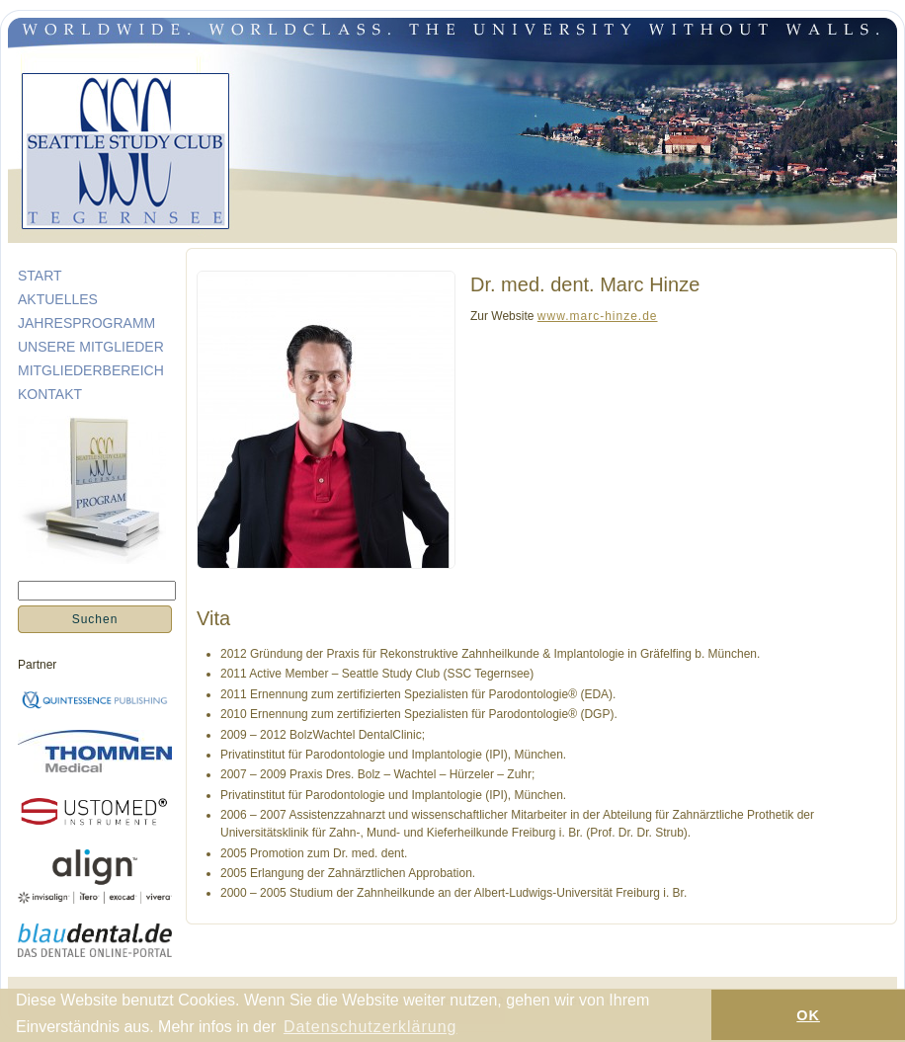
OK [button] (808, 1015)
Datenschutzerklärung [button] (370, 1026)
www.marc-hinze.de (597, 316)
